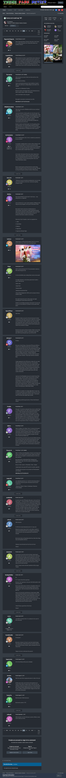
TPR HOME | (42, 9)
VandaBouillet (9, 635)
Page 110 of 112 (39, 32)
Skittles (9, 194)
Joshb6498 (9, 497)
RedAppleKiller (9, 575)
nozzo (9, 616)
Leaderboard (27, 10)
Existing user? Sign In (52, 2)
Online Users (20, 10)
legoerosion (9, 659)
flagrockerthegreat (9, 39)
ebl (58, 29)
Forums (4, 10)
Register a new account (14, 752)
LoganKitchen (9, 55)
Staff (15, 10)
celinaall (9, 714)
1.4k (9, 188)
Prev (7, 30)
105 (10, 30)
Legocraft (9, 478)
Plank (9, 266)
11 (9, 417)
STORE (50, 9)
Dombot (9, 675)
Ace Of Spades (50, 29)
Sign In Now (30, 752)
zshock (9, 519)
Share (6, 25)
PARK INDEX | (47, 9)
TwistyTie (9, 695)
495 (9, 250)
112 (29, 30)
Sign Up (60, 2)
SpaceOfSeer (9, 311)
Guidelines (10, 10)
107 (15, 30)
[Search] (47, 7)
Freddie (9, 406)
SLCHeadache (9, 135)
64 (9, 706)
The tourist (9, 74)
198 (9, 50)
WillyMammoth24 (9, 107)
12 (9, 277)
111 (26, 30)
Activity (10, 6)
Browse (5, 7)
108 (18, 30)
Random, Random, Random (21, 23)
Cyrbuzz (9, 239)
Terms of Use (5, 776)
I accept (59, 775)
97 (9, 349)
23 (9, 670)
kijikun (9, 426)
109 (21, 30)
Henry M (9, 177)
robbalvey (11, 21)
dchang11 (9, 338)
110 (23, 30)
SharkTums (60, 25)
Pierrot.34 (9, 450)
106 (12, 30)
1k (9, 686)
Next (32, 30)
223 (9, 146)
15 (9, 85)
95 (9, 489)
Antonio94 (9, 552)
